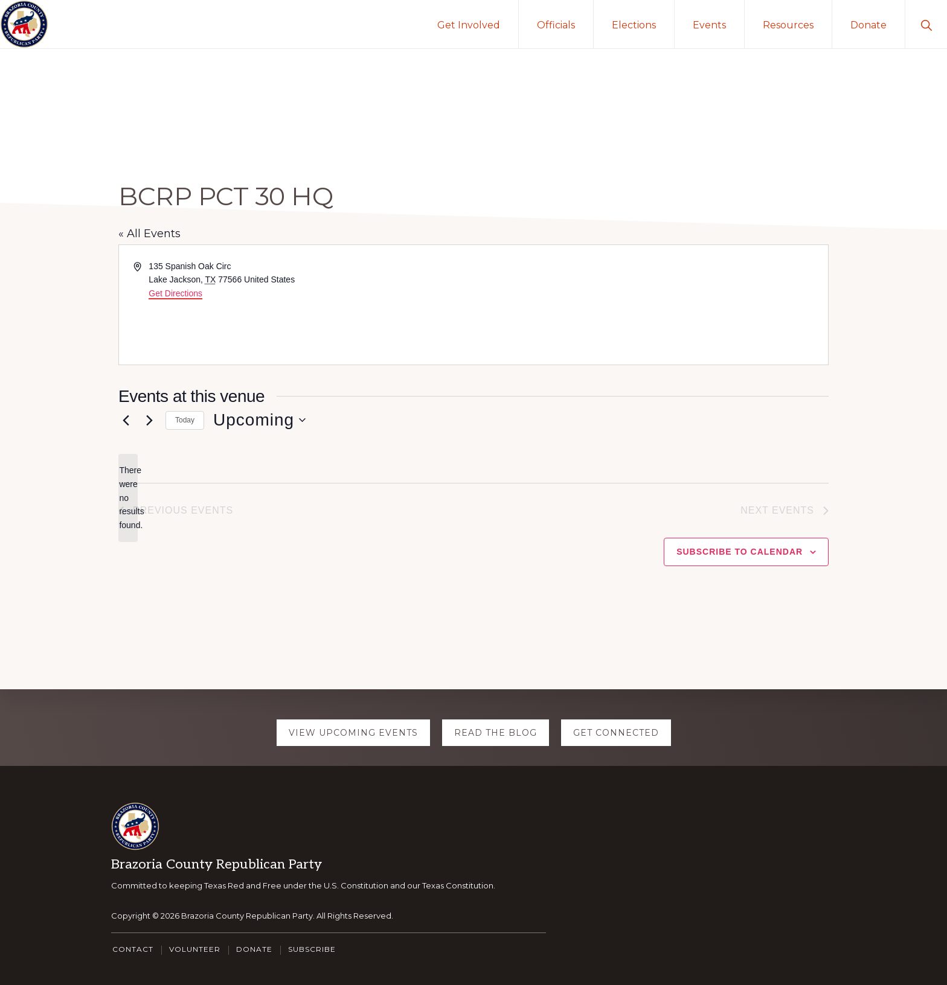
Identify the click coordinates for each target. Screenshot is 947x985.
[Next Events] (149, 420)
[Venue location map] (650, 305)
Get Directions (175, 293)
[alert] (128, 497)
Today (184, 420)
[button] (926, 24)
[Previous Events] (125, 420)
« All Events (149, 233)
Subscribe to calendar (739, 551)
